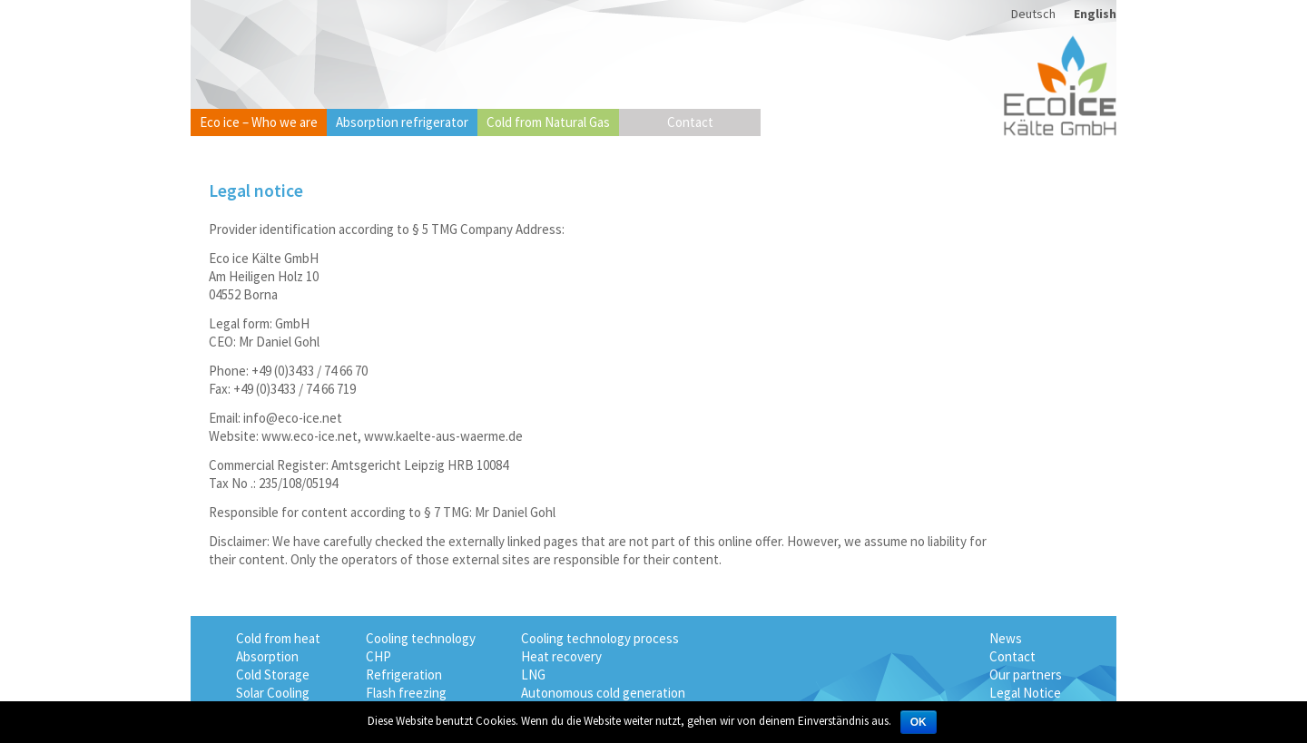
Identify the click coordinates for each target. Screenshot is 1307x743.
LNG (533, 674)
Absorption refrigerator (402, 122)
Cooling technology (421, 638)
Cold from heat (278, 638)
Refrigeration (404, 674)
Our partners (1025, 674)
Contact (690, 122)
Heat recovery (561, 656)
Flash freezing (406, 692)
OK (918, 722)
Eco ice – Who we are (259, 122)
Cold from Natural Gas (548, 122)
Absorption (267, 656)
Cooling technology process (600, 638)
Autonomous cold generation (603, 692)
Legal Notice (1025, 692)
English (1095, 13)
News (1005, 638)
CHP (378, 656)
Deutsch (1033, 13)
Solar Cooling (273, 692)
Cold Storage (273, 674)
